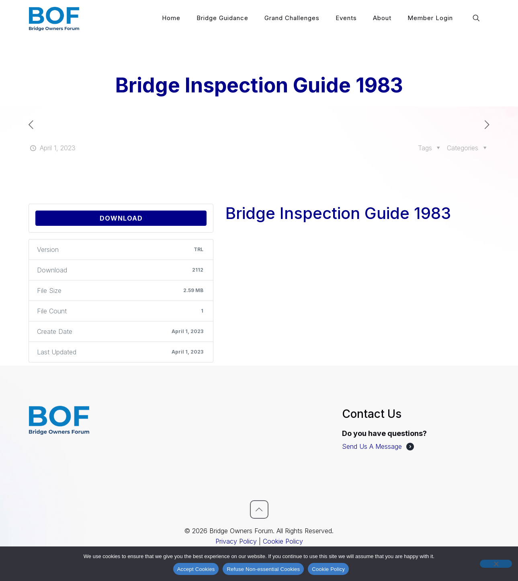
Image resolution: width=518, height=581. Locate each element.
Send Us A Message (372, 446)
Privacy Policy (236, 541)
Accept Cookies (196, 569)
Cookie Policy (283, 541)
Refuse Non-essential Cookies (263, 569)
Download (121, 218)
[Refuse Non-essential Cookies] (496, 564)
